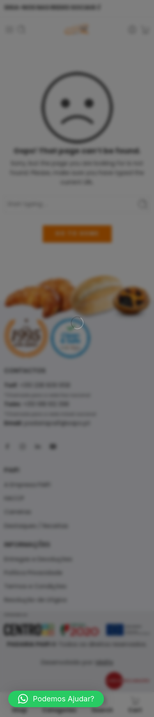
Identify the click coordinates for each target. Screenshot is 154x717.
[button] (56, 699)
